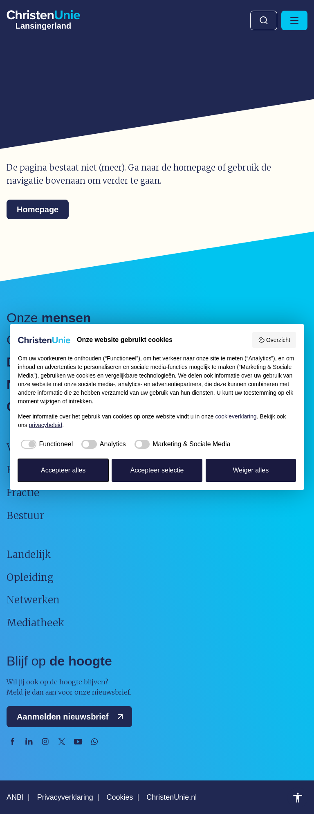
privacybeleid (45, 425)
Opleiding (30, 577)
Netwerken (33, 600)
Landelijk (29, 554)
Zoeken (264, 20)
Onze (49, 317)
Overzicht (274, 340)
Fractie (23, 492)
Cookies (119, 797)
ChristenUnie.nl (171, 797)
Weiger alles (251, 470)
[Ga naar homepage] (43, 18)
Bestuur (25, 515)
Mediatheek (36, 622)
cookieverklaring (236, 416)
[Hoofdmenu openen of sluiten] (294, 20)
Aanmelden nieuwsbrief (72, 717)
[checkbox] (45, 444)
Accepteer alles (63, 470)
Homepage (37, 209)
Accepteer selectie (157, 470)
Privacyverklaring (65, 797)
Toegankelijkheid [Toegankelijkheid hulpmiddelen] (298, 798)
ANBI (15, 797)
